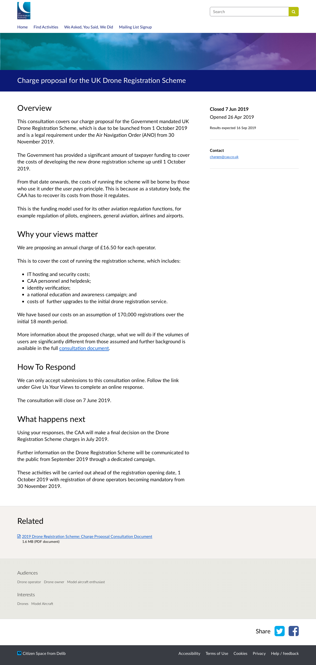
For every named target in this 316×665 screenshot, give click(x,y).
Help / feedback (285, 653)
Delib (61, 653)
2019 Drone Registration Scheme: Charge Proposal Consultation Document (84, 536)
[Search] (294, 11)
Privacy (259, 653)
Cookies (240, 653)
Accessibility (189, 653)
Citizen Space (34, 653)
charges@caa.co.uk (224, 157)
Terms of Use (217, 653)
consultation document (84, 348)
